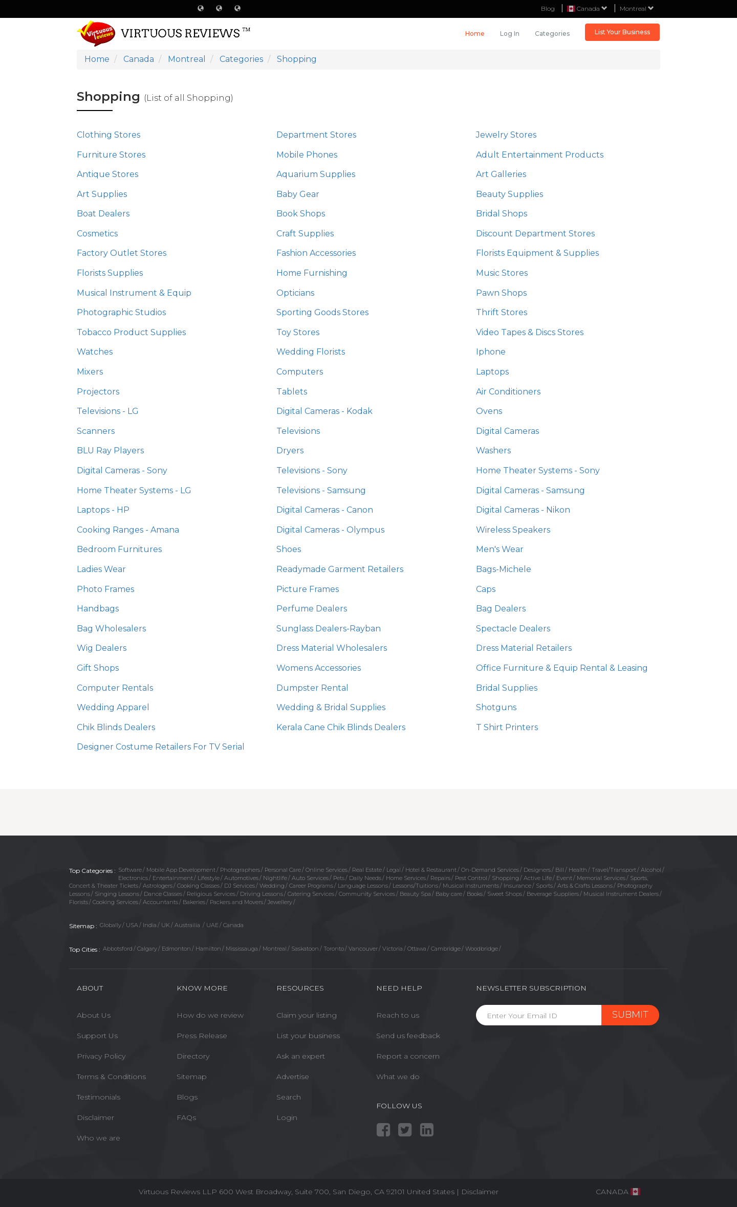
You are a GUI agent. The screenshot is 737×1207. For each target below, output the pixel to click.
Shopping (505, 878)
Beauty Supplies (509, 194)
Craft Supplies (305, 233)
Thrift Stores (501, 312)
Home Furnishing (312, 273)
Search (288, 1097)
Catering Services (311, 893)
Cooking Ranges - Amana (128, 530)
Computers (299, 372)
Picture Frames (307, 589)
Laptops (492, 372)
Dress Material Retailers (524, 648)
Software (130, 869)
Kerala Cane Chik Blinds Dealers (340, 727)
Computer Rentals (115, 688)
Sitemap (192, 1076)
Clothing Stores (108, 135)
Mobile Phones (306, 155)
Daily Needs (365, 878)
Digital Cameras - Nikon (523, 510)
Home (475, 33)
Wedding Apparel (113, 707)
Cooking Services (115, 902)
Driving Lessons (261, 893)
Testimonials (98, 1097)
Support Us (97, 1035)
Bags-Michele (503, 569)
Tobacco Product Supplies (131, 332)
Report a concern (408, 1056)
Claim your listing (306, 1015)
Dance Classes (163, 893)
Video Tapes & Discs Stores (529, 332)
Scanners (96, 431)
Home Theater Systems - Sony (538, 470)
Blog (548, 8)
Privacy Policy (101, 1056)
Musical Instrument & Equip (134, 293)
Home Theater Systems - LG (134, 490)
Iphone (491, 352)
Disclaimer (95, 1117)
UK (165, 925)
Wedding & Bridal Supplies (330, 707)
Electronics (133, 878)
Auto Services (310, 878)
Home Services (406, 878)
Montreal (637, 8)
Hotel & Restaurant (431, 869)
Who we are (98, 1138)
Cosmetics (97, 233)
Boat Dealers (103, 213)
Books (475, 893)
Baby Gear (297, 194)
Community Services (367, 893)
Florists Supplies (110, 273)
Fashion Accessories (316, 253)
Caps (485, 589)
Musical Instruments (471, 885)
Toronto (333, 948)
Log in (509, 33)
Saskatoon (305, 948)
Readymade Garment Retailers (339, 569)
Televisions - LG (108, 411)
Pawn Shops (501, 293)
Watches (95, 352)
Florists (78, 902)
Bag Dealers (501, 608)
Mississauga (242, 948)
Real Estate (367, 869)
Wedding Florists (310, 352)
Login (286, 1117)
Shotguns (496, 707)
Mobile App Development (180, 869)
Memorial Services (601, 878)
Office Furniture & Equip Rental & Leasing (562, 668)
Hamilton (208, 948)
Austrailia (188, 925)
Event (564, 878)
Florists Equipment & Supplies (537, 253)
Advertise (292, 1076)
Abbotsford (118, 948)
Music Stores (502, 273)
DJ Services (239, 885)
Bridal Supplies (506, 688)
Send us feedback (408, 1035)
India (150, 925)
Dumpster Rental (312, 688)
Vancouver (363, 948)
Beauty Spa (415, 893)
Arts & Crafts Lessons (585, 885)
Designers (537, 869)
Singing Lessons (117, 893)
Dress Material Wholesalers (331, 648)
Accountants (160, 902)
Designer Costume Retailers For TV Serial (161, 747)
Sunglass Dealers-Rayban (328, 628)
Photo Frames (105, 589)
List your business (308, 1035)
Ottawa (416, 948)
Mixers (90, 372)
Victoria (392, 948)
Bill (559, 869)
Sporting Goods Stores (322, 312)
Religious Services (211, 893)
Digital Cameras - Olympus (330, 530)
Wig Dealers (101, 648)
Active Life (538, 878)
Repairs (440, 878)
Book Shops (300, 213)
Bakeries (194, 902)
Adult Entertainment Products (539, 155)
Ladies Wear (101, 569)
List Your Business (622, 32)
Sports (544, 885)
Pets (338, 878)
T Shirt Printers (507, 727)
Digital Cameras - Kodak (324, 411)
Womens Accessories (318, 668)
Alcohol (651, 869)
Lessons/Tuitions (415, 885)
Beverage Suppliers (553, 893)
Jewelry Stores (506, 135)
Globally (110, 925)
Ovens (489, 411)
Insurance (517, 885)
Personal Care (283, 869)
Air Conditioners (508, 392)
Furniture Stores (111, 155)
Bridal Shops (501, 213)
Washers (493, 450)
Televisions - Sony (312, 470)
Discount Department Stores (535, 233)
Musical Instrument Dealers (621, 893)
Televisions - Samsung (321, 490)
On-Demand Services (490, 869)
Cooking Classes (198, 885)
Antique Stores (107, 174)
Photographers (240, 869)
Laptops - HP (103, 510)
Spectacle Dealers (513, 628)
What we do (398, 1076)
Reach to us (397, 1015)
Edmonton (176, 948)
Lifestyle (209, 878)
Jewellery (280, 902)
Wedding (272, 885)
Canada (233, 925)
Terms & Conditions (111, 1076)
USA (132, 925)
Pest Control (471, 878)
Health (578, 869)
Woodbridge (481, 948)
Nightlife (275, 878)
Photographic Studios (121, 312)
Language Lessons (363, 885)
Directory (193, 1056)
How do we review (210, 1015)
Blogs (187, 1097)
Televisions (298, 431)
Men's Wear (500, 549)
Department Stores (316, 135)
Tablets (291, 392)
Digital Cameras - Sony (122, 470)
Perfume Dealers (311, 608)
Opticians (295, 293)
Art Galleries (501, 174)
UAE (212, 925)
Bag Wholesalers (111, 628)
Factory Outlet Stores (121, 253)
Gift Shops (98, 668)
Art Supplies (102, 194)
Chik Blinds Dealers (116, 727)
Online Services (327, 869)
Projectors (98, 392)
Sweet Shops (504, 893)
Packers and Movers (236, 902)
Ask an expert (300, 1056)
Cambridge (446, 948)
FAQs (186, 1117)
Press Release (202, 1035)
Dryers (290, 450)
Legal (393, 869)
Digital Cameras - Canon (324, 510)
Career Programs (311, 885)
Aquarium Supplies (315, 174)
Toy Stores (297, 332)
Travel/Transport (614, 869)
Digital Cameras (507, 431)
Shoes (288, 549)
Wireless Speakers (513, 530)
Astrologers (157, 885)
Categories (552, 33)
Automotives (241, 878)
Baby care (449, 893)
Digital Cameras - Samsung (530, 490)
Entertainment (173, 878)
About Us (94, 1015)
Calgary (147, 948)
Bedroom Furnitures (119, 549)
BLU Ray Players (110, 450)
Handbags (98, 608)
